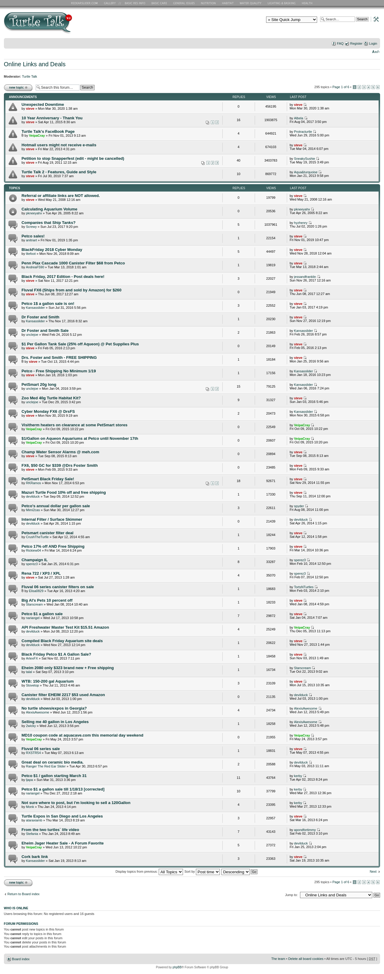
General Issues (184, 3)
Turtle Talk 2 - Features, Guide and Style (59, 172)
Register (356, 43)
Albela (298, 118)
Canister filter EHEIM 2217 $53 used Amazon (63, 695)
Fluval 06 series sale (41, 748)
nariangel (32, 618)
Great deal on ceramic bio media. (53, 762)
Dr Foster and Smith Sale (45, 330)
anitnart (31, 240)
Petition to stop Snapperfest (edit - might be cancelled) (73, 158)
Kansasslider (35, 307)
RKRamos (33, 483)
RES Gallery (112, 3)
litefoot (30, 253)
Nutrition (209, 3)
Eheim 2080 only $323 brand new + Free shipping (68, 668)
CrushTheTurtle (37, 537)
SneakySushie (304, 158)
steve (30, 108)
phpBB (177, 967)
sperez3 (32, 564)
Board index (21, 959)
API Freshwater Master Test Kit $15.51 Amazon (65, 627)
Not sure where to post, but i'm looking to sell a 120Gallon (76, 802)
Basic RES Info (133, 3)
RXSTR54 (33, 753)
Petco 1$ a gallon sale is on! (48, 303)
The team (278, 959)
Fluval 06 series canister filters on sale (58, 587)
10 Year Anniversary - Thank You (52, 118)
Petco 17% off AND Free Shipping (53, 546)
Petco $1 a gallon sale (42, 614)
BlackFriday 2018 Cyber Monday (52, 249)
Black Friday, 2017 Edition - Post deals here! (63, 276)
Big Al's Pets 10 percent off (47, 600)
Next (373, 871)
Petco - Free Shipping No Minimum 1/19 (59, 371)
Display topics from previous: (149, 871)
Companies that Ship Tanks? (49, 222)
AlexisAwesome (37, 712)
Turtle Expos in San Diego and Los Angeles (62, 816)
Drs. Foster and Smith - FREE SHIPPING (59, 357)
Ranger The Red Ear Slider (45, 766)
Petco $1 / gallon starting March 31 (54, 775)
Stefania (32, 833)
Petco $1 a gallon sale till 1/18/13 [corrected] (63, 789)
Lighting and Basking (282, 3)
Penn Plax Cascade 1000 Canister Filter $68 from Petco (73, 263)
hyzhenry (301, 223)
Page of (340, 87)
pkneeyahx (34, 213)
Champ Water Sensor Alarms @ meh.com (60, 452)
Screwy (31, 226)
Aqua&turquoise (305, 172)
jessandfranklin (305, 276)
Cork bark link (35, 856)
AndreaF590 (35, 267)
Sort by (202, 871)
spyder (299, 506)
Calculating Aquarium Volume (49, 209)
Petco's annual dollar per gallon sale (56, 506)
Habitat (228, 3)
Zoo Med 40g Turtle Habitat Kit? (51, 398)
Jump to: (291, 895)
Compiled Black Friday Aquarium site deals (62, 641)
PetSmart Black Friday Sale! (48, 479)
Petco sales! (33, 236)
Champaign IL (35, 560)
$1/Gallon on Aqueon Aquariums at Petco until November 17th (80, 438)
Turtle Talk (29, 76)
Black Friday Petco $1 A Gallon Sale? (56, 654)
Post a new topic (18, 87)
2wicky (31, 726)
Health (307, 3)
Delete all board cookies (305, 959)
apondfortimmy (305, 830)
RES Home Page (85, 3)
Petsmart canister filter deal (48, 533)
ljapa (29, 780)
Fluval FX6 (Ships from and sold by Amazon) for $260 (72, 290)
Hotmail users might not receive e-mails (59, 145)
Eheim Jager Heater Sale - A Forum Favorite (63, 843)
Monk (30, 807)
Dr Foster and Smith (40, 317)
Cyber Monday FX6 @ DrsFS (48, 411)
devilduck (33, 496)
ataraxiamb (34, 820)
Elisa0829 (36, 591)
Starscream (34, 604)
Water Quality (250, 3)
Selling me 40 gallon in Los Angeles (55, 721)
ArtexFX (32, 658)
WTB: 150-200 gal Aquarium (48, 681)
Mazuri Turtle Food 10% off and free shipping (64, 492)
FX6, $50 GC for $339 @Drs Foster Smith (60, 465)
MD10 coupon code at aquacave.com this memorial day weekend (82, 735)
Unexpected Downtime (43, 104)
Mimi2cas (33, 510)
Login (373, 43)
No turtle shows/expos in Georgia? (54, 708)
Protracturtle (303, 131)
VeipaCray (37, 135)
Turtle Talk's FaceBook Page (48, 131)
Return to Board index (24, 894)
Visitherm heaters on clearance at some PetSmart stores (75, 425)
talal (29, 672)
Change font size (375, 51)
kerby (298, 776)
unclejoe (32, 334)
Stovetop (32, 685)
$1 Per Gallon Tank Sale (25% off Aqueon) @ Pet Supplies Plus (80, 344)
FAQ (340, 43)
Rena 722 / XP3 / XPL (41, 573)
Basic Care (159, 3)
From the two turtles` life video (50, 829)
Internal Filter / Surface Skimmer (52, 519)
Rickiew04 (33, 550)
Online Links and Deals (35, 64)
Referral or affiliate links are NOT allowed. (61, 195)
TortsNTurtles (304, 587)
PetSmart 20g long (39, 384)
